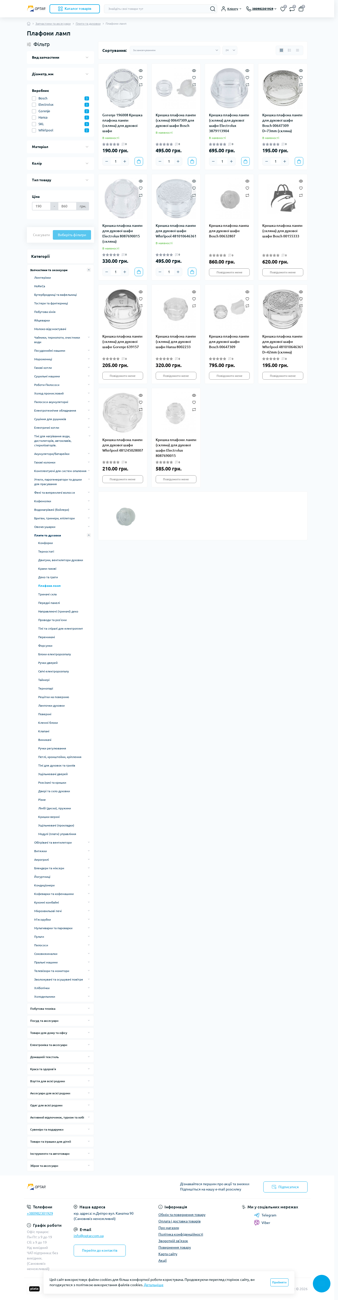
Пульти (39, 936)
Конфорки (45, 543)
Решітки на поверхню (53, 697)
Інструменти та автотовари (49, 1153)
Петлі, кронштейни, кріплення (59, 757)
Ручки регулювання (52, 748)
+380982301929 (40, 1213)
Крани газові (47, 568)
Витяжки (40, 851)
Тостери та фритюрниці (51, 303)
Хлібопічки (42, 988)
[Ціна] (41, 206)
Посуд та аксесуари (44, 1020)
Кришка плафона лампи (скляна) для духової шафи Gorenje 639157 (122, 341)
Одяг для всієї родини (46, 1105)
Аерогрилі (41, 859)
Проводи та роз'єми (52, 620)
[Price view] (297, 50)
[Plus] (125, 161)
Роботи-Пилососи (46, 384)
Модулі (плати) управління (57, 834)
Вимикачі (44, 739)
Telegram (265, 1215)
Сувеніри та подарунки (46, 1129)
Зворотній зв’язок (173, 1241)
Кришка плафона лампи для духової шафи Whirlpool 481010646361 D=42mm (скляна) (282, 344)
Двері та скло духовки (54, 791)
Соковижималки (45, 953)
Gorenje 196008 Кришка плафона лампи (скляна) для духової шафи (122, 123)
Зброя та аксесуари (44, 1165)
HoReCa (39, 286)
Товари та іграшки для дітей (50, 1141)
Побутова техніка (42, 1008)
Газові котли (43, 367)
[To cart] (139, 161)
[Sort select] (175, 50)
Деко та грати (48, 577)
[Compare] (141, 84)
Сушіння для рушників (50, 419)
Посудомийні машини (49, 350)
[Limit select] (229, 50)
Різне (42, 799)
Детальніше (153, 1285)
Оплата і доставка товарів (179, 1221)
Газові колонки (44, 462)
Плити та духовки (88, 23)
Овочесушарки (44, 526)
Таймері (44, 679)
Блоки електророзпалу (54, 654)
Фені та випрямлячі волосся (54, 492)
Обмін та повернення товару (181, 1215)
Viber (262, 1222)
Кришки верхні (49, 816)
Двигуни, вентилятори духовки (60, 560)
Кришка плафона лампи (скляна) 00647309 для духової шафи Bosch (176, 120)
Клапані (43, 731)
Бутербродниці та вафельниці (55, 294)
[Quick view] (141, 70)
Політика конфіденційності (180, 1234)
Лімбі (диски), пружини (54, 808)
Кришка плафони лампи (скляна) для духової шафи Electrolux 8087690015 (176, 448)
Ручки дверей (48, 662)
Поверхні (44, 714)
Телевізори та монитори (51, 970)
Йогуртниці (42, 876)
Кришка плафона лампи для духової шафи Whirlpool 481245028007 (122, 445)
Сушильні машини (47, 376)
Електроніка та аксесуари (48, 1044)
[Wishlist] (141, 77)
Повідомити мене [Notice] (229, 272)
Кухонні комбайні (46, 902)
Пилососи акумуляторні (51, 402)
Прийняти (279, 1282)
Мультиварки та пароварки (53, 928)
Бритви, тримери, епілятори (54, 518)
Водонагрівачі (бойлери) (51, 509)
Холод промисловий (49, 393)
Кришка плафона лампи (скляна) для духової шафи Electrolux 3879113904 (229, 123)
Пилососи (41, 945)
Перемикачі (46, 637)
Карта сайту (167, 1254)
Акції (162, 1260)
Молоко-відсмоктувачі (50, 329)
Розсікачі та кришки (52, 782)
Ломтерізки (42, 277)
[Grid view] (281, 50)
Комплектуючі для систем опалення (60, 471)
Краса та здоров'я (43, 1069)
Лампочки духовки (51, 705)
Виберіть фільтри (72, 235)
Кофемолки (42, 501)
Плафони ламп (49, 585)
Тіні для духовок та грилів (56, 765)
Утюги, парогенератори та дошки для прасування (58, 482)
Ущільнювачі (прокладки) (56, 825)
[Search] (212, 8)
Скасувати (41, 235)
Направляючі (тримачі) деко (58, 611)
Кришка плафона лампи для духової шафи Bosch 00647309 (229, 341)
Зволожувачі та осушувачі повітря (58, 979)
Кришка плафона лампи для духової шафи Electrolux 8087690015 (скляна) (122, 233)
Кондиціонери (44, 885)
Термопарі (45, 688)
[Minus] (107, 161)
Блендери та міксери (49, 868)
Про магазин (168, 1228)
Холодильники (44, 996)
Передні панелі (49, 602)
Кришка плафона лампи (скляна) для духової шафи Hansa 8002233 (176, 341)
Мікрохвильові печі (48, 911)
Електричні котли (46, 427)
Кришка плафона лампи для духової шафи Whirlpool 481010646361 (176, 231)
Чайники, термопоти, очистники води (57, 340)
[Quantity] (116, 161)
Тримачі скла (47, 594)
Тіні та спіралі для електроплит (60, 628)
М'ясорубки (42, 919)
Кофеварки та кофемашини (54, 893)
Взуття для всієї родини (47, 1081)
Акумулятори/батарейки (51, 453)
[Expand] (89, 270)
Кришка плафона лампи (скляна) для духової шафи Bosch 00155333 (282, 231)
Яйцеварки (42, 320)
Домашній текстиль (44, 1057)
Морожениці (43, 359)
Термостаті (46, 551)
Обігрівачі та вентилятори (53, 842)
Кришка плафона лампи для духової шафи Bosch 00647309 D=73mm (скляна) (282, 123)
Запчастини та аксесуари (53, 23)
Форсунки (45, 645)
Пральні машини (46, 962)
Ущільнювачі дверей (53, 774)
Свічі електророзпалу (53, 671)
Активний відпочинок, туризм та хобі (57, 1117)
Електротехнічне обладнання (55, 410)
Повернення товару (174, 1247)
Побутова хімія (45, 311)
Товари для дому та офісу (48, 1032)
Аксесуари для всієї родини (50, 1093)
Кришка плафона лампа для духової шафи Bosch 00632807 (229, 231)
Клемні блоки (48, 722)
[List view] (289, 50)
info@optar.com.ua (89, 1236)
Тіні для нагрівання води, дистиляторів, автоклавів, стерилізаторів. (52, 441)
